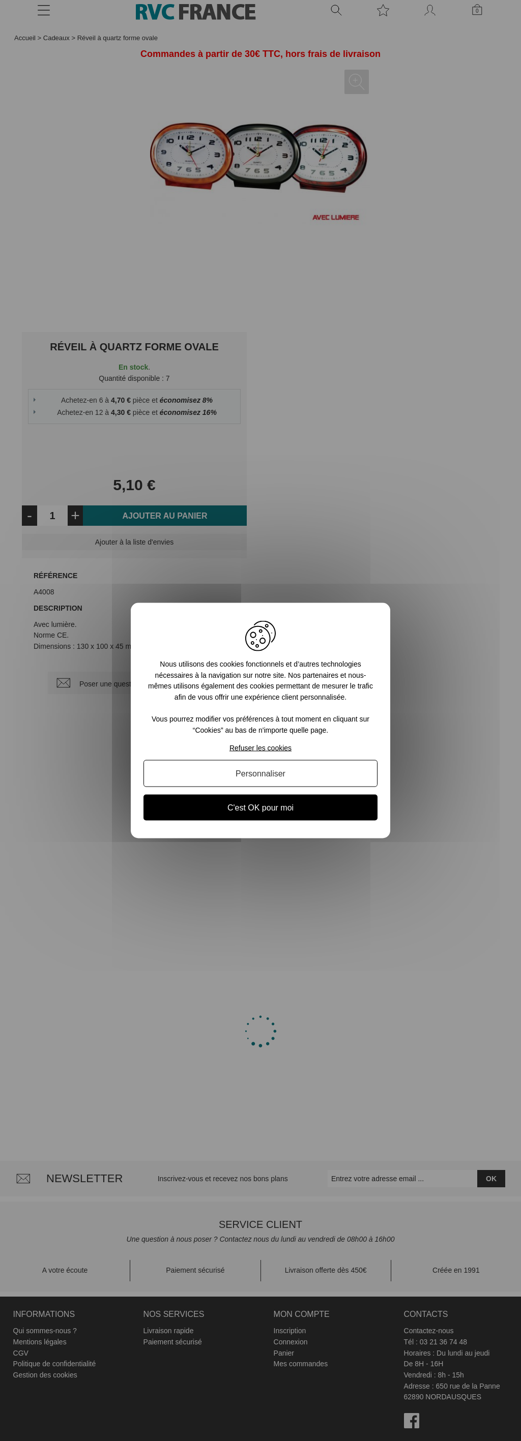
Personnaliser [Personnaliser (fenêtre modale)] (260, 773)
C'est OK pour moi (260, 807)
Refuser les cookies (260, 747)
